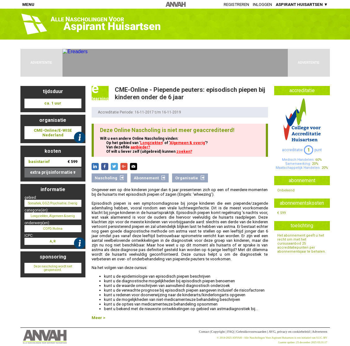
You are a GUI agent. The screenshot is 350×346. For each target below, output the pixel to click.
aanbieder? (140, 147)
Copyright (218, 331)
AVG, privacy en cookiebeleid (289, 331)
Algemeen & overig (187, 143)
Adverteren (319, 331)
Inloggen (262, 4)
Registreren (236, 4)
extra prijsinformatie (53, 172)
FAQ (230, 331)
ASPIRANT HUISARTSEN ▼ (302, 4)
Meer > (98, 317)
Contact (204, 331)
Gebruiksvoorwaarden (251, 331)
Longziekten (151, 143)
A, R (53, 241)
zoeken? (184, 151)
